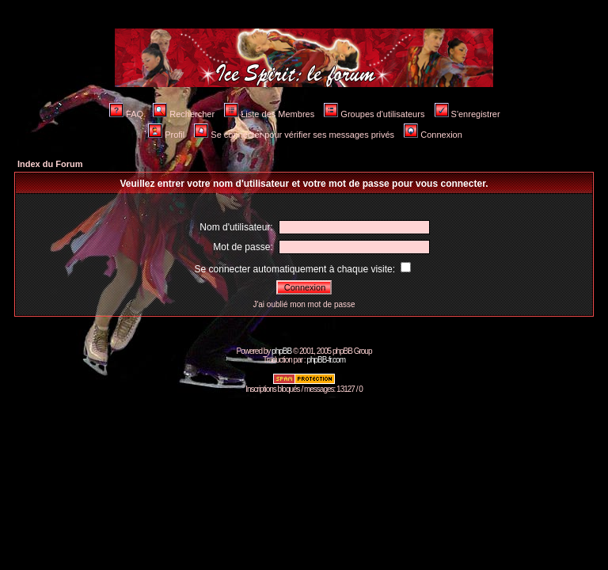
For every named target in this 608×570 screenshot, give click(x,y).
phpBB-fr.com (325, 359)
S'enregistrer (467, 114)
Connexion (433, 134)
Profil (166, 134)
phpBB (281, 351)
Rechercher (184, 114)
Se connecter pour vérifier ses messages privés (294, 134)
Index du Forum (50, 164)
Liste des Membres (269, 114)
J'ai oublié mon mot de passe (304, 304)
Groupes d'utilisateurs (374, 114)
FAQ (126, 114)
